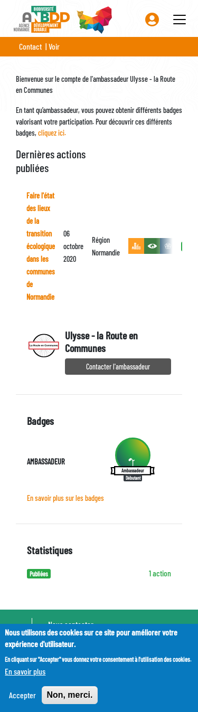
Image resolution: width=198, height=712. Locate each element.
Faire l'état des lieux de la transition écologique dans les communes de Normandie (40, 246)
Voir (54, 46)
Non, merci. (69, 700)
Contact (30, 46)
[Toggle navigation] (179, 20)
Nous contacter (70, 624)
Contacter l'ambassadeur (118, 366)
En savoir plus (25, 676)
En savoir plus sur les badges (65, 497)
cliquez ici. (52, 132)
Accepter (22, 700)
